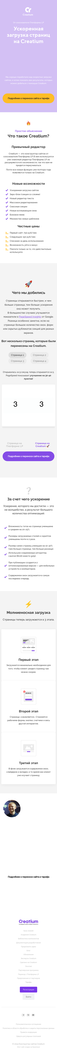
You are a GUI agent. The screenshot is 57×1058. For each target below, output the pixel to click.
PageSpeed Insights (30, 316)
